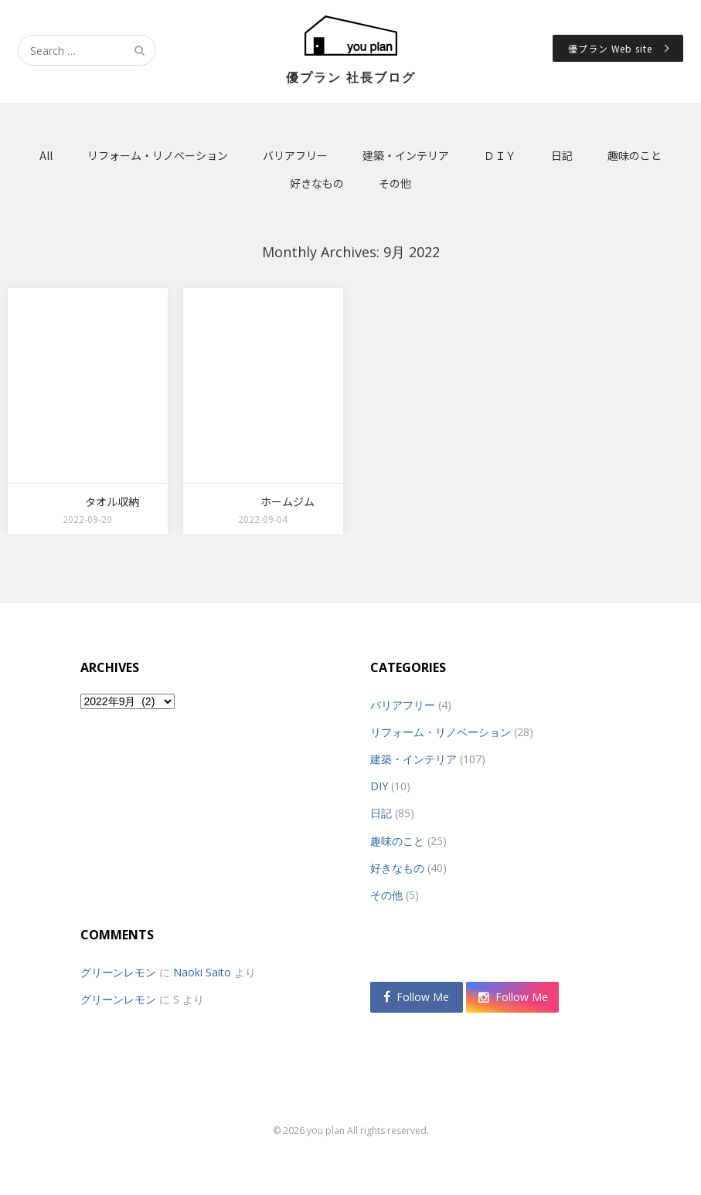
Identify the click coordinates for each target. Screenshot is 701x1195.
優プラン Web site (610, 48)
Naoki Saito (202, 972)
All (46, 155)
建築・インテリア (405, 155)
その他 (395, 183)
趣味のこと (634, 155)
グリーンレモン (118, 972)
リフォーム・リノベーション (157, 155)
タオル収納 (112, 501)
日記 (562, 155)
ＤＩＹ (500, 155)
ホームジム (287, 501)
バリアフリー (295, 155)
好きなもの (317, 183)
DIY (379, 786)
